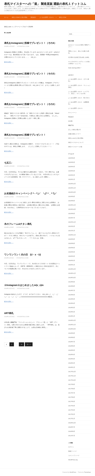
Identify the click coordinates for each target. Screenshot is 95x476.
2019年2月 (71, 312)
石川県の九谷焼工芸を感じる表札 (78, 57)
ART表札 (9, 313)
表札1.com (62, 17)
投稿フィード (72, 451)
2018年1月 (71, 367)
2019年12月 (72, 269)
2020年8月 (71, 243)
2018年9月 (71, 333)
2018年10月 (72, 329)
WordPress (73, 472)
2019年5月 (71, 299)
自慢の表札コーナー (74, 134)
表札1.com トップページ (12, 26)
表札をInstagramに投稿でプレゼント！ (25, 134)
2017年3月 (71, 410)
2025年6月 (71, 158)
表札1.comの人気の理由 (19, 17)
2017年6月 (71, 397)
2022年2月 (71, 226)
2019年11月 (72, 273)
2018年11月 (72, 324)
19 (21, 344)
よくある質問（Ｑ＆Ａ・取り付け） (79, 98)
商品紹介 (33, 17)
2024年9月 (71, 196)
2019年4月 (71, 303)
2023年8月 (71, 213)
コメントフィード (73, 455)
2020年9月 (71, 239)
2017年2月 (71, 414)
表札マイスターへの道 (75, 146)
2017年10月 (72, 380)
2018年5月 (71, 350)
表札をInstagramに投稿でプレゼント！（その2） (30, 104)
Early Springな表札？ (74, 68)
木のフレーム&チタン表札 (18, 224)
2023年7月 (71, 218)
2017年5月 (71, 401)
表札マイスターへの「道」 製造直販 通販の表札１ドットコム (46, 3)
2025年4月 (71, 166)
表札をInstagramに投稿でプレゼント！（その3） (30, 73)
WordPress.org (73, 460)
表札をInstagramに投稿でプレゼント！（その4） (30, 43)
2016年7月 (71, 427)
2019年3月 (71, 307)
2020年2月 (71, 260)
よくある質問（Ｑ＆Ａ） (47, 17)
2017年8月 (71, 388)
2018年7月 (71, 341)
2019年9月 (71, 282)
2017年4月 (71, 405)
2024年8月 (71, 200)
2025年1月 (71, 179)
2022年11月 (72, 222)
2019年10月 (72, 277)
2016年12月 (72, 423)
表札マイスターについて (76, 142)
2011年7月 (71, 435)
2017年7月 (71, 393)
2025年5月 (71, 162)
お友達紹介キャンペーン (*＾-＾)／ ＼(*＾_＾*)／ (30, 193)
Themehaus (87, 472)
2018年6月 (71, 346)
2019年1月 (71, 316)
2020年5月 (71, 252)
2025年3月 (71, 171)
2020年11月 (72, 235)
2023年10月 (72, 209)
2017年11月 (72, 376)
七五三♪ (8, 162)
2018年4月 (71, 354)
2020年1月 (71, 265)
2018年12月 (72, 320)
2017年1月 (71, 418)
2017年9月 (71, 384)
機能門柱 (71, 125)
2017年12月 (72, 371)
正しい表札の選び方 (74, 129)
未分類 (70, 121)
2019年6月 (71, 294)
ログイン (71, 447)
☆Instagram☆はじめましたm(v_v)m (24, 285)
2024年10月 (72, 192)
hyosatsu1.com (23, 46)
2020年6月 (71, 247)
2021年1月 (71, 230)
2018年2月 (71, 363)
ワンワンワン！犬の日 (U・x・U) (22, 254)
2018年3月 (71, 359)
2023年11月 (72, 205)
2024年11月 (72, 188)
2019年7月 (71, 290)
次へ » (29, 344)
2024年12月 (72, 183)
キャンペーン (72, 112)
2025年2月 (71, 175)
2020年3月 (71, 256)
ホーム (6, 17)
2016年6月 (71, 431)
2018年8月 (71, 337)
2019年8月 (71, 286)
